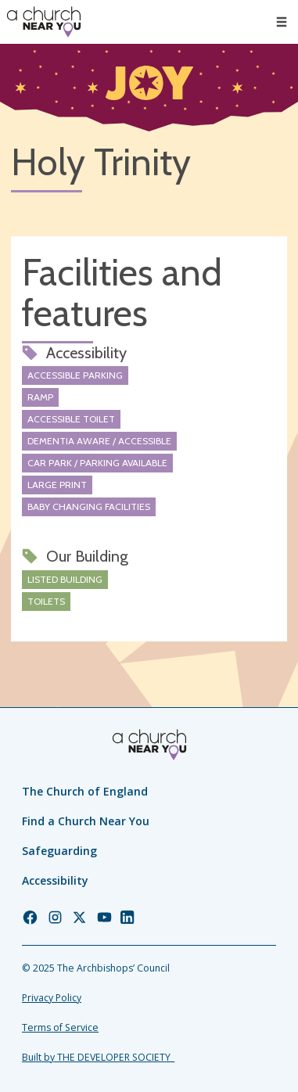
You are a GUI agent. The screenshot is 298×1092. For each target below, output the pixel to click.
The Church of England (85, 791)
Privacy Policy (51, 997)
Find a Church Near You (85, 821)
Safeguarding (59, 850)
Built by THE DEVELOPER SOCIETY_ (98, 1057)
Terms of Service (60, 1027)
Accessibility (55, 880)
